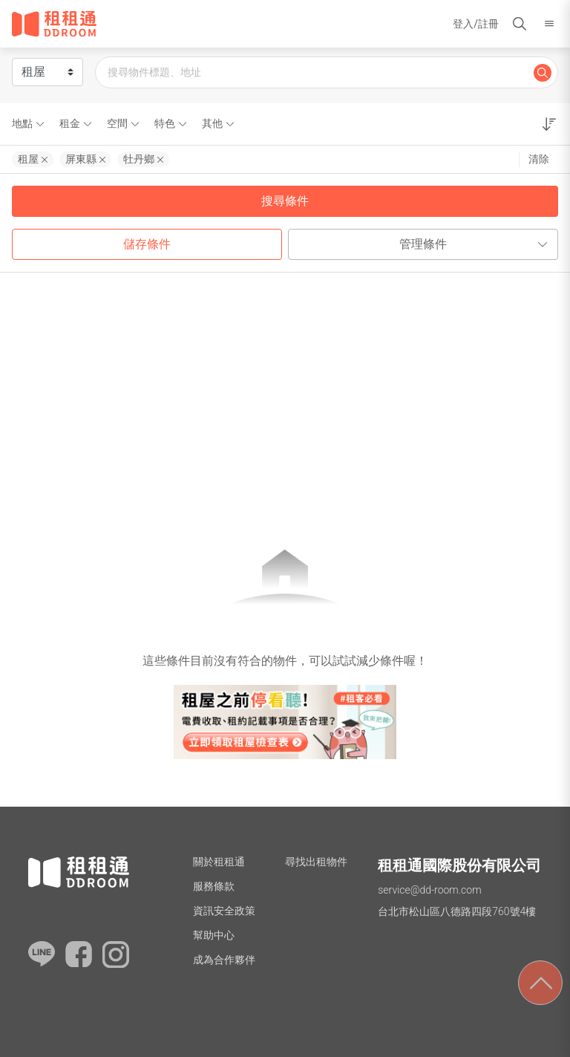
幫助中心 (214, 935)
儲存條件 (147, 244)
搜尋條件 (285, 201)
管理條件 (475, 244)
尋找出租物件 (316, 862)
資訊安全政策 (224, 911)
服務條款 (214, 886)
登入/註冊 (476, 24)
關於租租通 (219, 862)
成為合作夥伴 (224, 960)
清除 (538, 159)
